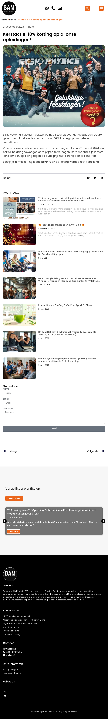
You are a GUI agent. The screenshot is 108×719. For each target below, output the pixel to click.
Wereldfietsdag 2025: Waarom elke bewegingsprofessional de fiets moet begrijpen (70, 253)
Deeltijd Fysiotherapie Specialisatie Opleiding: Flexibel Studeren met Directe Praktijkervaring (67, 360)
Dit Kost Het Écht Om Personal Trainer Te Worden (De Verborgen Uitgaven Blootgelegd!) (67, 333)
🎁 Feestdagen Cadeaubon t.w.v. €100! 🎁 (61, 224)
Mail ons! (10, 655)
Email (6, 399)
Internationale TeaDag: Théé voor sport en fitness (65, 305)
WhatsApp (10, 648)
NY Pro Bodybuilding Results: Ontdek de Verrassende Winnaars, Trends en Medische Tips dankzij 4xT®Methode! (69, 279)
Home (4, 19)
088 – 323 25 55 (14, 652)
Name (6, 389)
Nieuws (12, 19)
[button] (87, 8)
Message (8, 408)
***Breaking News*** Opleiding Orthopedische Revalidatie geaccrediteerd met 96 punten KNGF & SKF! (69, 199)
